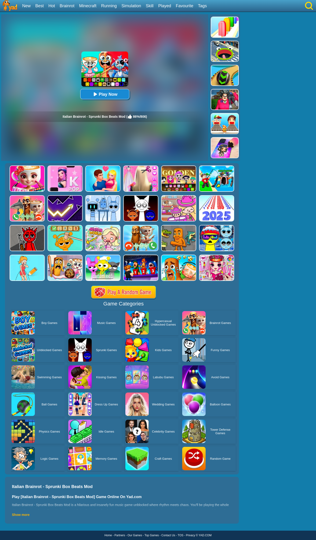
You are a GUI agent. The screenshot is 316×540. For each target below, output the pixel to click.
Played (164, 6)
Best (39, 6)
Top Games (152, 535)
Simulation (131, 6)
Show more (20, 515)
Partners (119, 535)
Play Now (104, 94)
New (26, 6)
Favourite (184, 6)
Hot (51, 6)
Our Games (134, 535)
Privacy (190, 535)
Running (109, 6)
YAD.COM (205, 535)
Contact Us (168, 535)
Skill (149, 6)
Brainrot (67, 6)
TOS (180, 535)
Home (108, 535)
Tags (202, 6)
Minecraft (87, 6)
